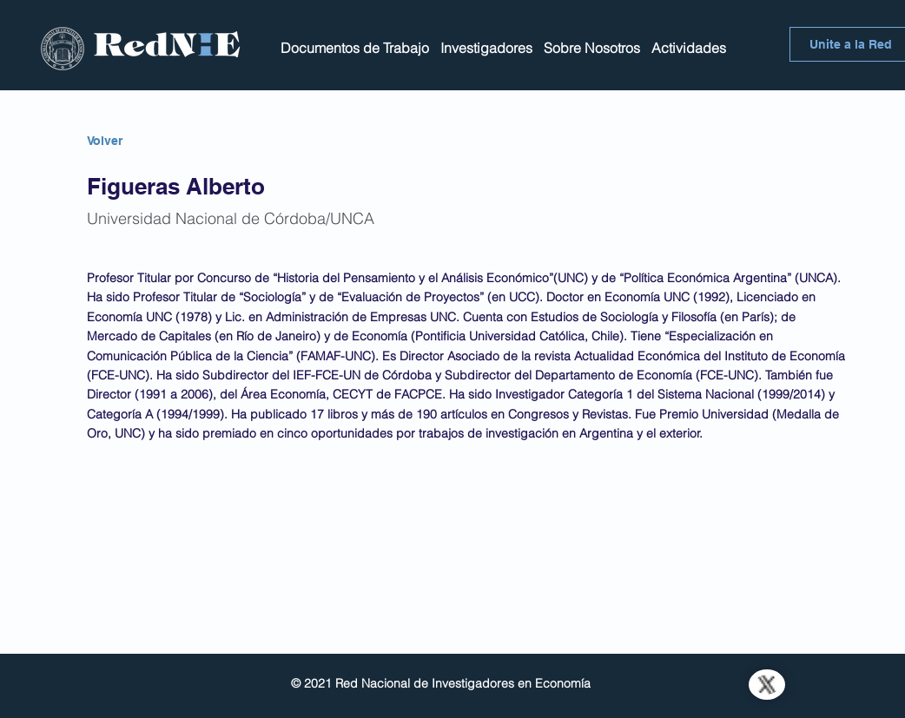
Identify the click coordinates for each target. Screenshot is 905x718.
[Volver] (148, 141)
